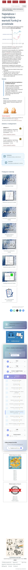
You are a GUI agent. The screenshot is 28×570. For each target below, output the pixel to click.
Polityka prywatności (6, 562)
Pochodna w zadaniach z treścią (9, 251)
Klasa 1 (15, 470)
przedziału (7, 52)
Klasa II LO (15, 498)
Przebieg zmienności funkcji (9, 282)
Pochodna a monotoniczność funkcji (9, 218)
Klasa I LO (15, 496)
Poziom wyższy (15, 500)
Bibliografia (4, 566)
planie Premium (12, 325)
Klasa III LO (15, 499)
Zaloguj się (16, 118)
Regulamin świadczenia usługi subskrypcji (11, 564)
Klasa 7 (15, 478)
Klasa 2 (15, 472)
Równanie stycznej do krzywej (9, 201)
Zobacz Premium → (15, 355)
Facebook (15, 566)
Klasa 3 (15, 473)
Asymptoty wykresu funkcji (9, 266)
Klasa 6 (15, 477)
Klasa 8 (15, 479)
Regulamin (15, 562)
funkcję (13, 46)
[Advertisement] (15, 520)
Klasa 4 (15, 474)
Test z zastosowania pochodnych (9, 299)
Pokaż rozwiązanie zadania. (9, 134)
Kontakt (10, 566)
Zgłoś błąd (24, 562)
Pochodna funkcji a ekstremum (9, 235)
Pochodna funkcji (9, 185)
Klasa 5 (15, 475)
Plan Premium (19, 120)
